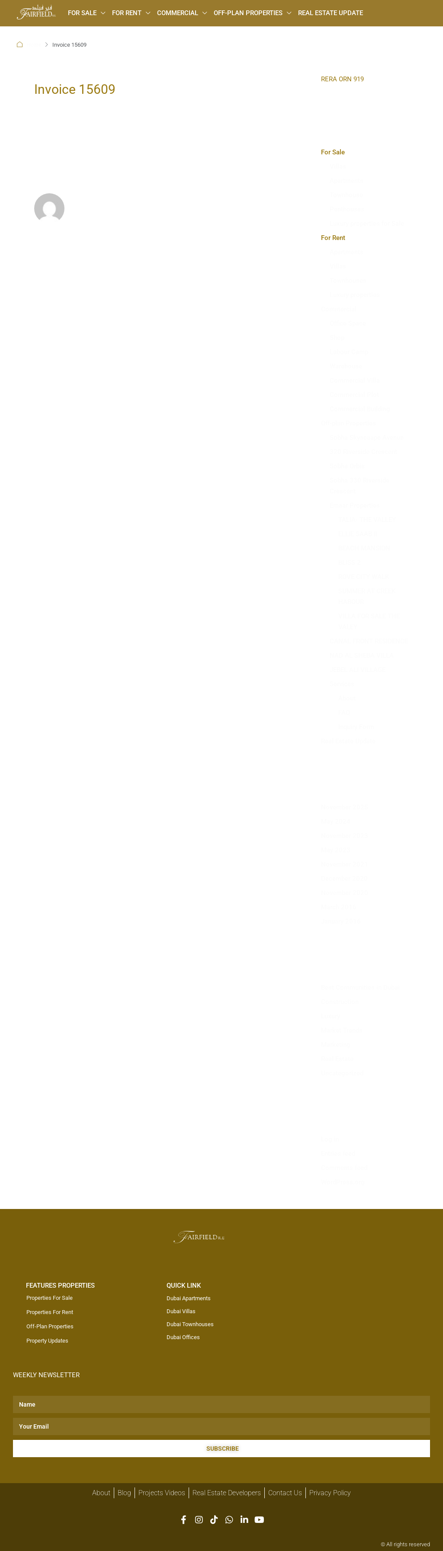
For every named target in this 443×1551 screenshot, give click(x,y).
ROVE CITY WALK (363, 576)
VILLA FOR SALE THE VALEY (369, 621)
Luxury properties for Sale (367, 223)
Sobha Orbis (347, 466)
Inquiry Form (356, 726)
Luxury (330, 1016)
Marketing (335, 1044)
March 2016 (338, 907)
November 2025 (344, 807)
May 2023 (335, 850)
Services (342, 684)
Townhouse (346, 194)
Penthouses (347, 209)
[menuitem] (52, 31)
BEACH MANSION (364, 548)
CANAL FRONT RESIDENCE (369, 641)
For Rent (126, 13)
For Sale (82, 13)
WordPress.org (343, 1182)
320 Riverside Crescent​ (363, 451)
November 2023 (344, 835)
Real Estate (337, 1058)
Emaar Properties (355, 505)
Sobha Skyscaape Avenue (367, 437)
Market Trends (342, 1030)
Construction (340, 1001)
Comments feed (344, 1167)
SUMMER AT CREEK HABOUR (366, 596)
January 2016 (341, 921)
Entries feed (338, 1153)
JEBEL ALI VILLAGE (357, 669)
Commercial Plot (354, 394)
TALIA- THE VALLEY (367, 519)
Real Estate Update (330, 13)
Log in (330, 1139)
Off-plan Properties (248, 13)
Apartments (346, 180)
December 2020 (344, 878)
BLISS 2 (349, 562)
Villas (338, 166)
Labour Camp (349, 351)
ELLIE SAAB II (357, 533)
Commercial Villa (355, 380)
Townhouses (348, 280)
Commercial (177, 13)
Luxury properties (355, 294)
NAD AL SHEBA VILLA (362, 655)
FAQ (344, 712)
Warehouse (346, 366)
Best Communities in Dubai (360, 987)
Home (34, 45)
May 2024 (335, 821)
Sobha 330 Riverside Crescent (359, 485)
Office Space (348, 323)
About (347, 698)
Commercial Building (360, 409)
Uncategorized (342, 1073)
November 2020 (344, 892)
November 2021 (344, 864)
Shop (337, 337)
